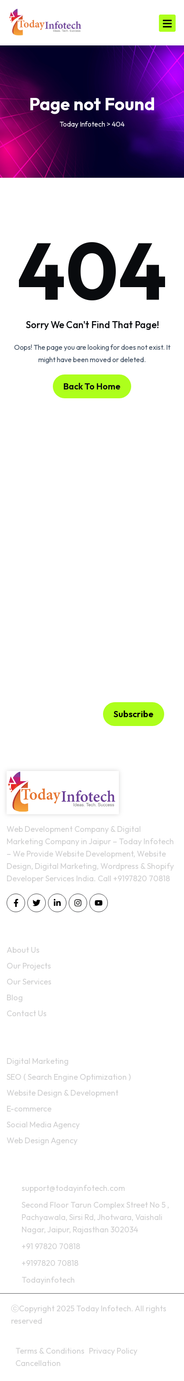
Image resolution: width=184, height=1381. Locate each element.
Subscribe (134, 713)
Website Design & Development (62, 1093)
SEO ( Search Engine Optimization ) (69, 1077)
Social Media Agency (43, 1124)
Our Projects (29, 966)
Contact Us (27, 1013)
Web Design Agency (42, 1140)
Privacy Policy (113, 1351)
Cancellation (38, 1363)
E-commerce (29, 1109)
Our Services (29, 982)
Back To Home (92, 386)
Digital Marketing (38, 1061)
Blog (15, 997)
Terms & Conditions (50, 1351)
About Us (23, 950)
